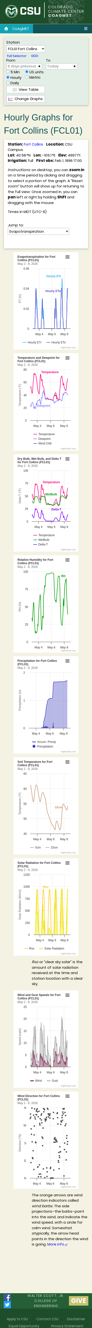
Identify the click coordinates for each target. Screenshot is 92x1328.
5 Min (15, 71)
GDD (34, 56)
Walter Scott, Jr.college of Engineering (45, 1300)
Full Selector (16, 56)
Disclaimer (76, 1319)
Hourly (15, 77)
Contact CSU (47, 1319)
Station (13, 42)
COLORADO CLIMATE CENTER (66, 9)
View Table (26, 89)
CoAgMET (16, 28)
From (10, 60)
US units (36, 71)
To (48, 60)
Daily (14, 82)
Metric (35, 77)
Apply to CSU (17, 1319)
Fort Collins (33, 144)
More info (57, 1244)
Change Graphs (25, 98)
